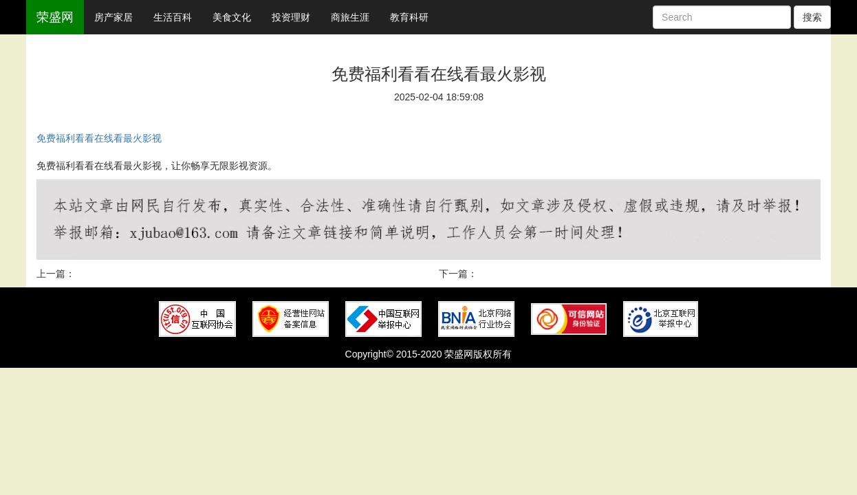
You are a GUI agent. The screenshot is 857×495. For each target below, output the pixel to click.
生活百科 (172, 17)
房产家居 (113, 17)
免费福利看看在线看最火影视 (99, 138)
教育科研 (409, 17)
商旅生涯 (350, 17)
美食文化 (232, 17)
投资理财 (291, 17)
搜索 (812, 17)
